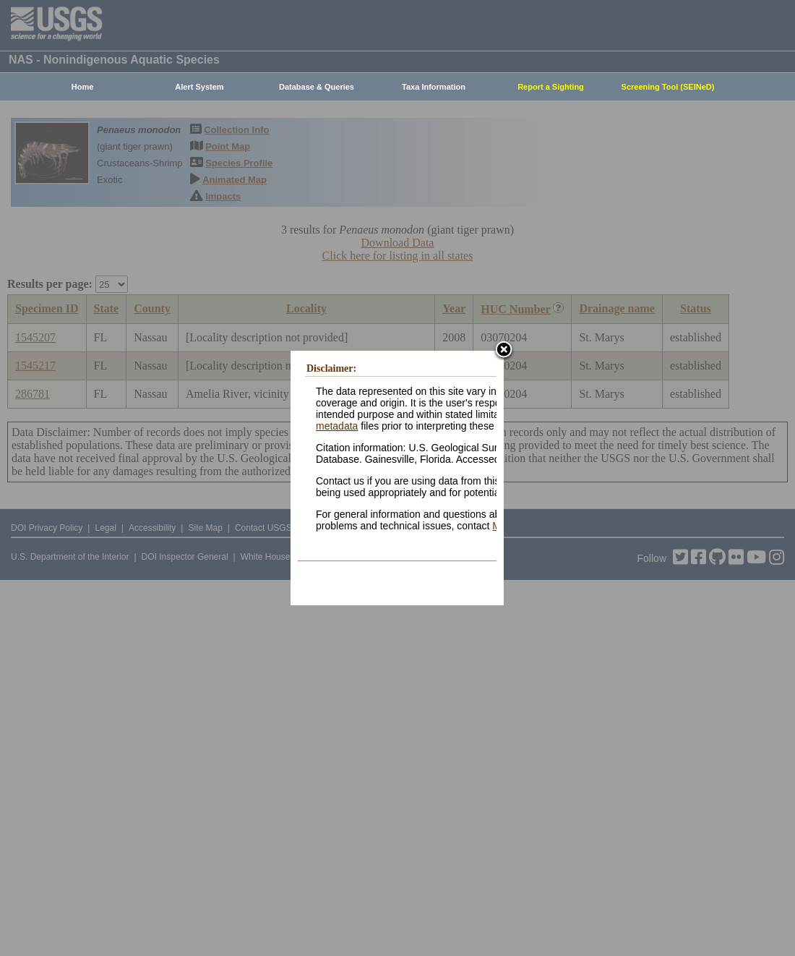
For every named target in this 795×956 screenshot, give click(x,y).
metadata (337, 426)
